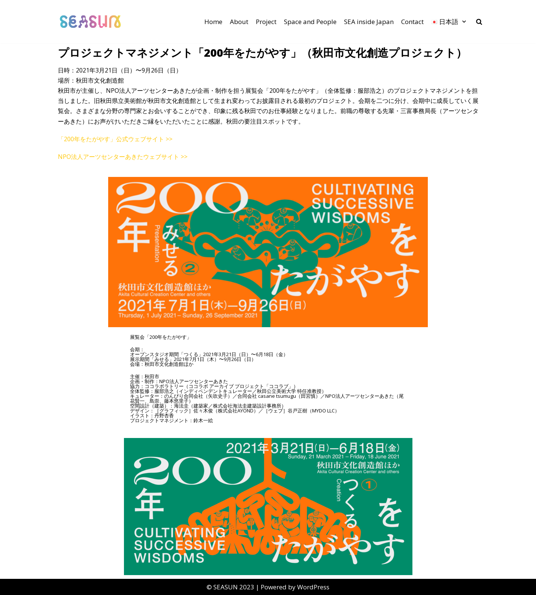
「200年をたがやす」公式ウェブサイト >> (115, 139)
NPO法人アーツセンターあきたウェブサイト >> (122, 157)
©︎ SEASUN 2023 (230, 587)
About (239, 21)
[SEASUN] (90, 21)
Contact (412, 21)
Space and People (310, 21)
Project (266, 21)
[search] (479, 21)
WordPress (313, 587)
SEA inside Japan (369, 21)
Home (213, 21)
